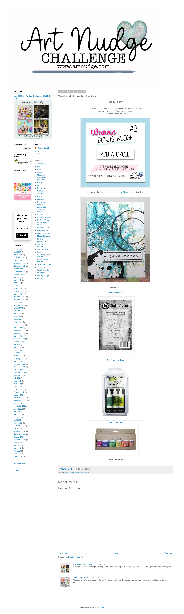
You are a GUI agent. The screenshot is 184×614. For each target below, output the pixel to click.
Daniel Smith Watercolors (42, 179)
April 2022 (17, 387)
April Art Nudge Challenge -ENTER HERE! (87, 578)
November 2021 (19, 401)
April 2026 (17, 252)
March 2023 (18, 356)
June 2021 (17, 415)
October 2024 (19, 302)
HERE (125, 113)
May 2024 (17, 317)
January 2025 (19, 294)
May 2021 (17, 417)
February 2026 (19, 258)
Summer (40, 252)
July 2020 (17, 445)
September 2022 (20, 373)
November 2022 (19, 367)
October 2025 (19, 269)
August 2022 (18, 375)
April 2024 (17, 319)
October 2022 (19, 370)
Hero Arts (40, 199)
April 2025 (17, 286)
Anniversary (41, 164)
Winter (39, 278)
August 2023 (18, 342)
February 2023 (19, 359)
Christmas (41, 175)
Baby (39, 169)
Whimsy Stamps (43, 276)
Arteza (39, 167)
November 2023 (19, 333)
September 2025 (20, 272)
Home (116, 553)
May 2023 (17, 350)
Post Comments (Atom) (76, 557)
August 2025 (18, 274)
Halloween (41, 196)
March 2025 (18, 288)
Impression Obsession (122, 192)
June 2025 (17, 280)
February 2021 (19, 426)
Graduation (41, 194)
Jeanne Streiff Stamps (42, 211)
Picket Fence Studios (42, 224)
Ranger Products (43, 233)
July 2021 (17, 412)
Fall (38, 185)
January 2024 (19, 328)
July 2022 (17, 378)
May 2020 (17, 451)
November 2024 (19, 300)
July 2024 (17, 311)
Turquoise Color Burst (115, 360)
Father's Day (42, 188)
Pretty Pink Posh (43, 230)
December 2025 (19, 263)
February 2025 (19, 291)
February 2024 (19, 325)
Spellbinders (41, 242)
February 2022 (19, 392)
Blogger (102, 607)
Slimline (40, 239)
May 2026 (17, 249)
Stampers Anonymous (41, 245)
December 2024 (19, 297)
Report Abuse (20, 463)
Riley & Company (43, 236)
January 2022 (19, 395)
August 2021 (18, 409)
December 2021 (19, 398)
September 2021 (20, 406)
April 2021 (17, 420)
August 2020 (18, 442)
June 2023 (17, 347)
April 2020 (17, 454)
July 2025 (17, 277)
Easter (39, 182)
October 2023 (19, 336)
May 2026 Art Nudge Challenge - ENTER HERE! (89, 564)
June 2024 (17, 314)
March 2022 (18, 389)
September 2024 (20, 305)
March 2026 (18, 255)
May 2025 (17, 283)
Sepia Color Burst (115, 422)
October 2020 (19, 437)
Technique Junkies (44, 264)
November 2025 (19, 266)
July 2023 (17, 345)
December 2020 (19, 431)
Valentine (40, 273)
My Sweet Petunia (44, 220)
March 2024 (18, 322)
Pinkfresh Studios (43, 228)
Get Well (40, 191)
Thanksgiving (42, 267)
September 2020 (20, 440)
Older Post (168, 553)
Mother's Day (42, 214)
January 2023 (19, 361)
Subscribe (22, 235)
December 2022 (19, 364)
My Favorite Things (44, 217)
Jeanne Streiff (84, 472)
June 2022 (17, 381)
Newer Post (63, 553)
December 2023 (19, 331)
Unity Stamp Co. (43, 270)
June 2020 (17, 448)
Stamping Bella (42, 249)
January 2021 (19, 428)
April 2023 (17, 353)
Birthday (40, 172)
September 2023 (20, 339)
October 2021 (19, 403)
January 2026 (19, 260)
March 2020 (18, 456)
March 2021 (18, 423)
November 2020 (19, 434)
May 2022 (17, 384)
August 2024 (18, 308)
